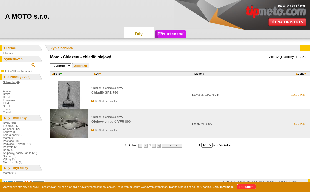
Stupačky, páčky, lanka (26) (20, 153)
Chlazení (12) (11, 128)
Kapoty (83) (10, 131)
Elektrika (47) (11, 125)
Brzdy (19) (9, 122)
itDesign (283, 181)
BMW (6, 94)
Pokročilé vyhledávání (18, 71)
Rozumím (246, 187)
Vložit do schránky (106, 101)
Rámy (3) (8, 149)
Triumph (8, 109)
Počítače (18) (11, 140)
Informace (9, 53)
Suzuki (7, 106)
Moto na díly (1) (12, 162)
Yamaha (8, 112)
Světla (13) (9, 156)
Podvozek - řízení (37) (17, 143)
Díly (139, 34)
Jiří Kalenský (266, 181)
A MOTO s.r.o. (27, 16)
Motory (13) (10, 137)
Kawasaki (9, 100)
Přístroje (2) (10, 146)
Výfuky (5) (9, 159)
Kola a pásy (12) (13, 134)
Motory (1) (9, 172)
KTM (6, 103)
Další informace (222, 186)
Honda (7, 97)
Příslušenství (170, 34)
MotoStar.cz (247, 181)
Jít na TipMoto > (287, 22)
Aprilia (7, 91)
